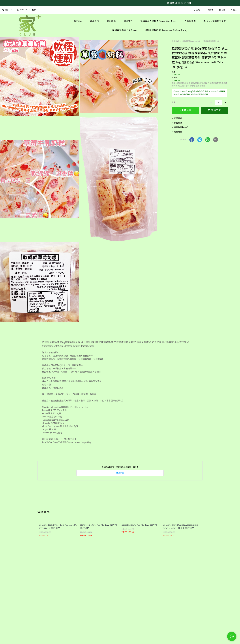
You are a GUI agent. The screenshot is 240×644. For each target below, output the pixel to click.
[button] (191, 139)
